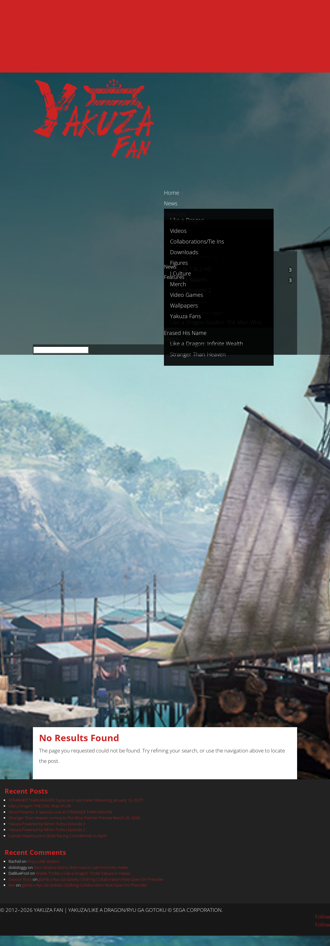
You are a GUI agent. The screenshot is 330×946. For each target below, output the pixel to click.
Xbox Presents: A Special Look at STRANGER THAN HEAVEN (60, 812)
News (170, 266)
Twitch (40, 67)
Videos (178, 230)
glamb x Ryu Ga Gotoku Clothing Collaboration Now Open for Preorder (101, 879)
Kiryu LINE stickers (43, 861)
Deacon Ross (20, 879)
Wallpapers (184, 305)
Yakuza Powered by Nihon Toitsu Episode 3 (47, 824)
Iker (12, 885)
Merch (178, 284)
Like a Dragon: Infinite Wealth (206, 343)
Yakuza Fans (185, 316)
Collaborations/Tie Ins (197, 241)
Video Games (186, 294)
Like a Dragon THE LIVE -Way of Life (40, 806)
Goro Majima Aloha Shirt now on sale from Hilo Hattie (81, 867)
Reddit (40, 56)
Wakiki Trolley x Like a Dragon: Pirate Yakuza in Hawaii (83, 873)
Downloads (184, 252)
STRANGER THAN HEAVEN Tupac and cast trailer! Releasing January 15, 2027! (76, 800)
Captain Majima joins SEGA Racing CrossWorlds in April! (58, 835)
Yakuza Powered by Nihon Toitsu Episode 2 (47, 829)
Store (39, 46)
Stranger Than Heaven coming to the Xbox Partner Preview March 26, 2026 (74, 817)
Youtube (42, 36)
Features (174, 276)
